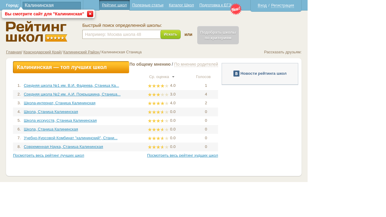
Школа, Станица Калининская (90, 111)
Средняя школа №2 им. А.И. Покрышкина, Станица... (111, 94)
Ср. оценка (201, 76)
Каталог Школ (220, 5)
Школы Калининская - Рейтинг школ (75, 31)
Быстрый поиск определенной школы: (161, 25)
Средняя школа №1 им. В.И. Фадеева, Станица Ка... (110, 85)
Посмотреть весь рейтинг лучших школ (87, 155)
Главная (52, 52)
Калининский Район (120, 52)
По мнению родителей (235, 64)
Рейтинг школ (153, 5)
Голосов (245, 76)
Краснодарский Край (81, 52)
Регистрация (321, 5)
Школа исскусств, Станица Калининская (99, 120)
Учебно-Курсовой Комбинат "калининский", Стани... (110, 138)
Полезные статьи (187, 5)
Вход (301, 5)
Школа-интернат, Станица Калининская (99, 103)
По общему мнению (189, 64)
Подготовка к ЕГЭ (255, 5)
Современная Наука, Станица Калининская (102, 146)
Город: (51, 5)
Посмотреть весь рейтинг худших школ (221, 155)
